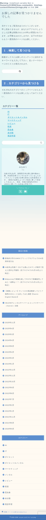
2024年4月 (9, 340)
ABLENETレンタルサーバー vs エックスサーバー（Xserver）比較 (24, 304)
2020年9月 (9, 429)
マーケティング (14, 120)
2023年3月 (9, 358)
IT (8, 114)
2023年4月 (9, 352)
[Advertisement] (23, 222)
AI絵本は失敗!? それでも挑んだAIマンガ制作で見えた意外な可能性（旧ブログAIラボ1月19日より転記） (24, 270)
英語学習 (11, 136)
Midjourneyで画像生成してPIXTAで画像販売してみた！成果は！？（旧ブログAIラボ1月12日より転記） (24, 282)
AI (9, 112)
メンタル (8, 475)
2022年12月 (10, 370)
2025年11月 (10, 322)
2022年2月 (9, 405)
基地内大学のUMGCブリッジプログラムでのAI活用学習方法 (24, 259)
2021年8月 (9, 423)
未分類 (10, 133)
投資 (10, 126)
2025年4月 (9, 328)
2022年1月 (9, 411)
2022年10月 (10, 382)
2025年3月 (9, 334)
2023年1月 (9, 364)
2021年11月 (10, 417)
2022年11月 (10, 376)
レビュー (11, 123)
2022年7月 (9, 399)
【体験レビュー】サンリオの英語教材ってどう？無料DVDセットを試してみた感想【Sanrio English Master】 (24, 294)
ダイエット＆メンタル (17, 117)
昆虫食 (10, 130)
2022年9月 (9, 387)
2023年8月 (9, 346)
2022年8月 (9, 393)
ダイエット (9, 457)
